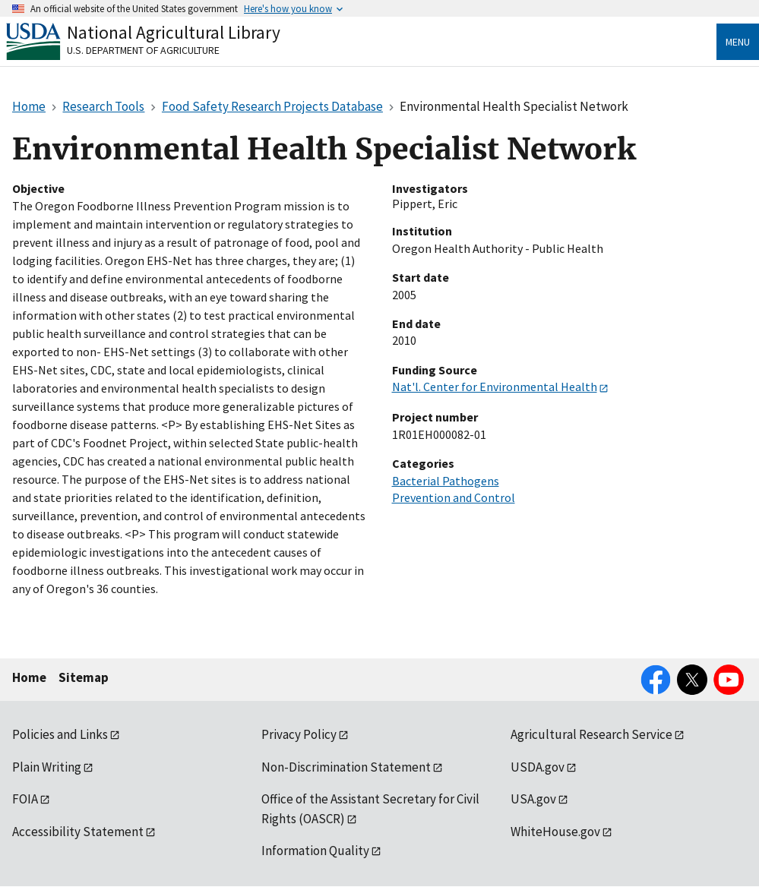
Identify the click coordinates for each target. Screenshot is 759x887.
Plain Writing (46, 767)
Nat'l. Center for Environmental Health (494, 386)
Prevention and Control (453, 497)
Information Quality (315, 850)
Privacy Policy (299, 734)
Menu (738, 42)
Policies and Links (60, 734)
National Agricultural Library (173, 32)
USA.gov (533, 799)
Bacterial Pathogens (445, 480)
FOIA (25, 799)
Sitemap (84, 677)
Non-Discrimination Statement (346, 767)
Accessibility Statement (78, 831)
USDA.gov (538, 767)
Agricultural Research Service (591, 734)
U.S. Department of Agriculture (143, 50)
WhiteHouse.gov (555, 831)
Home (29, 677)
